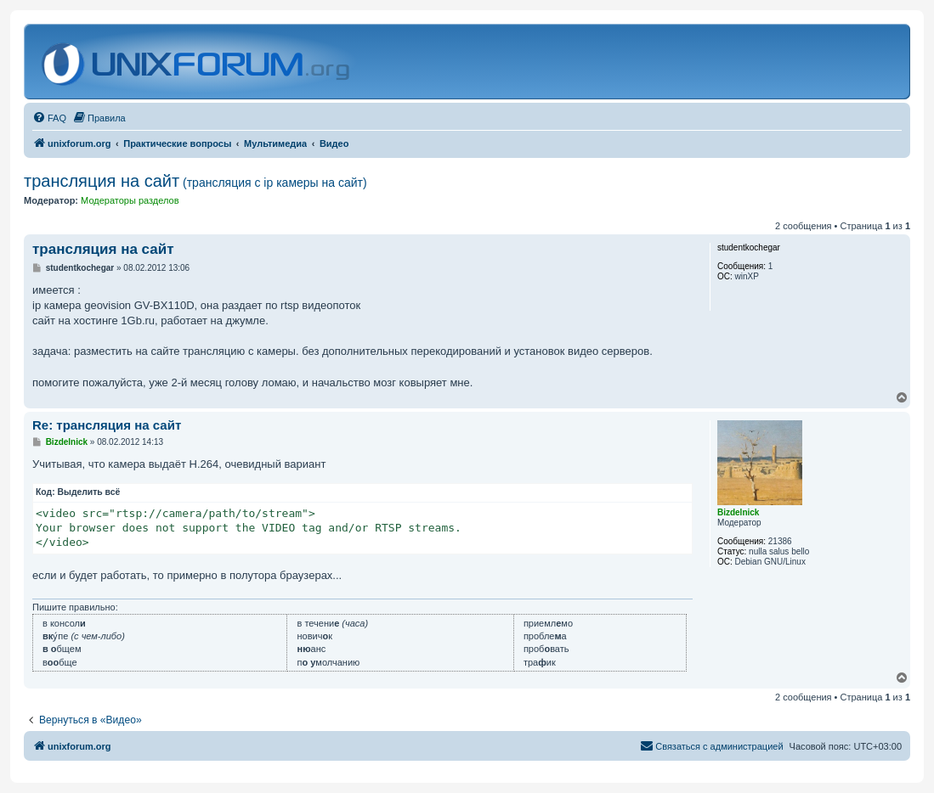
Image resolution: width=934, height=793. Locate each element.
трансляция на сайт (195, 181)
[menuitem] (49, 118)
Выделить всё (89, 492)
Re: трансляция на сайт (106, 425)
